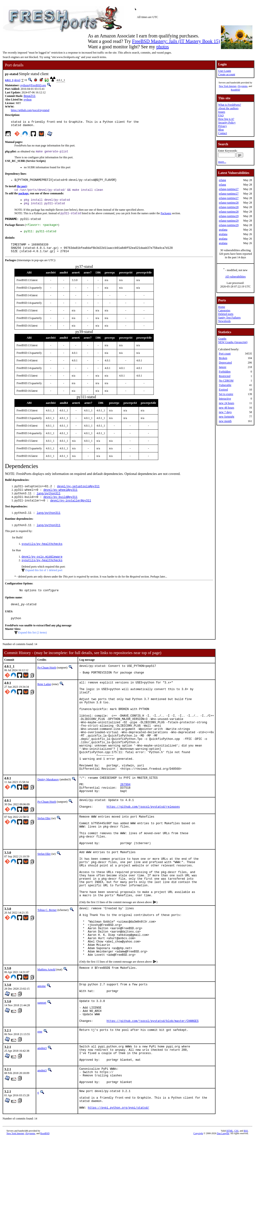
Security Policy (227, 122)
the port (21, 189)
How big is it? (226, 119)
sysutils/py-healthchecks (42, 556)
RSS (246, 1216)
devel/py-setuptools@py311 (78, 495)
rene (39, 1105)
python (27, 100)
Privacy (222, 126)
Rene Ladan (44, 701)
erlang (222, 180)
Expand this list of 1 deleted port (43, 583)
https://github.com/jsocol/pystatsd (30, 110)
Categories (224, 310)
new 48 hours (226, 407)
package (23, 197)
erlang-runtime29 (228, 216)
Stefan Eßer (44, 859)
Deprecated (225, 362)
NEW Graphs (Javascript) (232, 342)
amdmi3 (42, 1122)
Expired (223, 389)
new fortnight (226, 416)
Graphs (222, 338)
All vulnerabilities (235, 276)
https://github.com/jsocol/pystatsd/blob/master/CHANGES (153, 1095)
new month (225, 421)
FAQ (221, 115)
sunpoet (41, 1071)
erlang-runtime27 (228, 189)
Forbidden (224, 371)
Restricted (224, 376)
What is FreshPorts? (229, 104)
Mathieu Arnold (46, 1037)
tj (38, 1173)
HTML (229, 1216)
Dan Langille (223, 1218)
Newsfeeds (224, 321)
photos (162, 46)
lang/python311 (49, 503)
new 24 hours (226, 403)
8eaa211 (29, 96)
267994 (125, 822)
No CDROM (226, 380)
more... (222, 162)
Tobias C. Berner (47, 967)
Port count (225, 353)
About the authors (228, 108)
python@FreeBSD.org (33, 85)
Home (221, 307)
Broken (223, 358)
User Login (224, 71)
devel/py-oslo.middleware (42, 570)
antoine (41, 1054)
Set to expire (226, 394)
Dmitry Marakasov (48, 815)
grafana (223, 229)
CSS (236, 1216)
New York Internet (227, 86)
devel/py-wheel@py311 (60, 499)
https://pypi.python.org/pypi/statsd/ (118, 1193)
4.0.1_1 (9, 80)
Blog (221, 129)
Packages (166, 218)
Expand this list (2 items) (32, 648)
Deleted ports (225, 314)
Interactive (225, 398)
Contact (222, 133)
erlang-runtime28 (228, 202)
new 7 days (225, 412)
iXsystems (242, 86)
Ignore (222, 367)
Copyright (198, 1218)
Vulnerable (225, 385)
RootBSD (235, 89)
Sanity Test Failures (229, 317)
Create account (226, 74)
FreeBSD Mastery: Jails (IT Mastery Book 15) (176, 41)
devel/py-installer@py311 (70, 512)
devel (17, 80)
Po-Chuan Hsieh (46, 683)
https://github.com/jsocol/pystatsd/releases (143, 848)
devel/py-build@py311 (60, 507)
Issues (221, 112)
